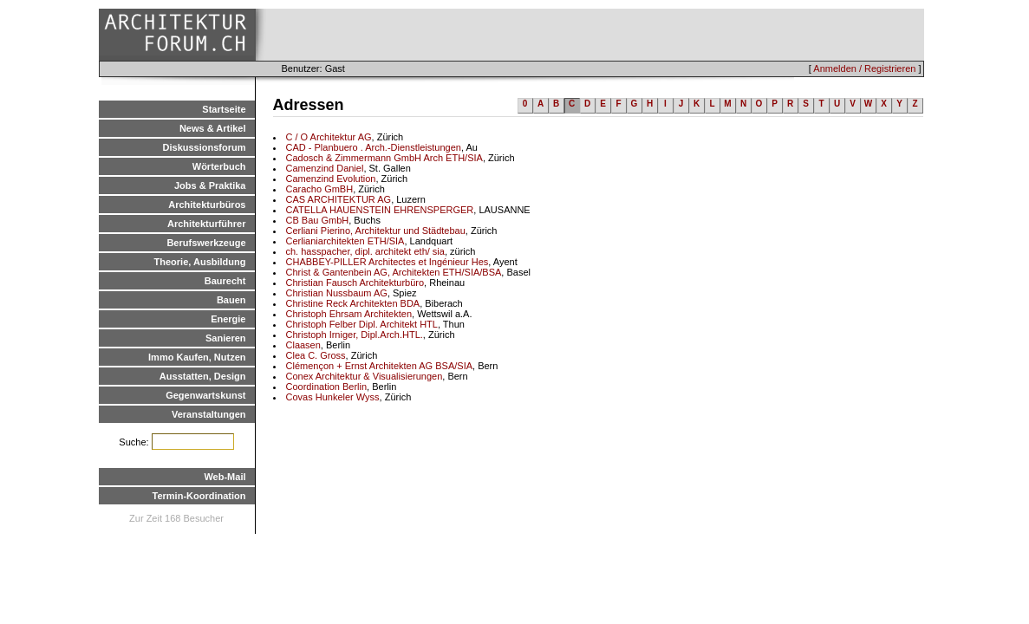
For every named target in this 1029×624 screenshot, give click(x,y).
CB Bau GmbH (317, 220)
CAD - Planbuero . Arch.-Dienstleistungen (373, 147)
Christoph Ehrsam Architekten (349, 314)
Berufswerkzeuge (205, 242)
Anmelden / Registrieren (864, 68)
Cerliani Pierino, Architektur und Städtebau (376, 230)
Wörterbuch (219, 166)
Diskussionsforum (204, 147)
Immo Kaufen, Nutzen (196, 357)
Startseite (223, 109)
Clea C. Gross (316, 355)
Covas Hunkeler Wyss (333, 397)
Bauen (231, 300)
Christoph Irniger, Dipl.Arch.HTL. (354, 334)
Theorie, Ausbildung (200, 262)
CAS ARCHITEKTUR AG (339, 199)
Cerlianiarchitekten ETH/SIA (345, 241)
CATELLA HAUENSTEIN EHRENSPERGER (380, 210)
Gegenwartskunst (205, 395)
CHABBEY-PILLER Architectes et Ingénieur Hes (387, 262)
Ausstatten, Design (203, 376)
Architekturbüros (206, 204)
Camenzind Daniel (325, 168)
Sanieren (225, 338)
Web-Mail (224, 476)
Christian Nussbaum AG (337, 293)
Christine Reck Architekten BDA (353, 303)
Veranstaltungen (209, 414)
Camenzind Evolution (331, 178)
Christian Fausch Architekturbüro (355, 282)
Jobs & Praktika (210, 185)
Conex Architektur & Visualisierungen (364, 376)
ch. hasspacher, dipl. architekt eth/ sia (365, 251)
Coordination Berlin (327, 386)
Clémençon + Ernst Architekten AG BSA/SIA (379, 366)
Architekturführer (206, 223)
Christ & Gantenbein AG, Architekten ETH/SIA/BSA (394, 272)
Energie (228, 319)
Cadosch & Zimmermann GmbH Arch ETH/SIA (384, 158)
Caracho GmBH (320, 189)
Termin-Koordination (199, 496)
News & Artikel (212, 128)
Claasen (303, 345)
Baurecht (225, 281)
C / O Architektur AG (329, 137)
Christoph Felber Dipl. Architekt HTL (362, 324)
